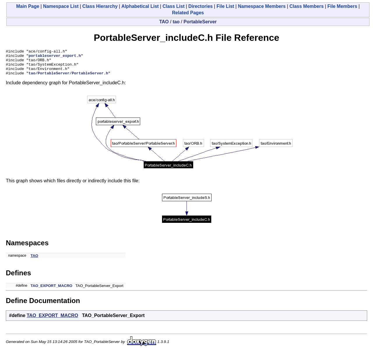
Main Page (27, 6)
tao (176, 21)
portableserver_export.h (55, 57)
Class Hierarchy (100, 6)
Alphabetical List (140, 6)
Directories (200, 6)
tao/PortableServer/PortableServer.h (68, 78)
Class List (174, 6)
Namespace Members (262, 6)
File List (225, 6)
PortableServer (200, 21)
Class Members (306, 6)
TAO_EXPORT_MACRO (52, 291)
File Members (342, 6)
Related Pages (188, 12)
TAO (164, 21)
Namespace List (61, 6)
